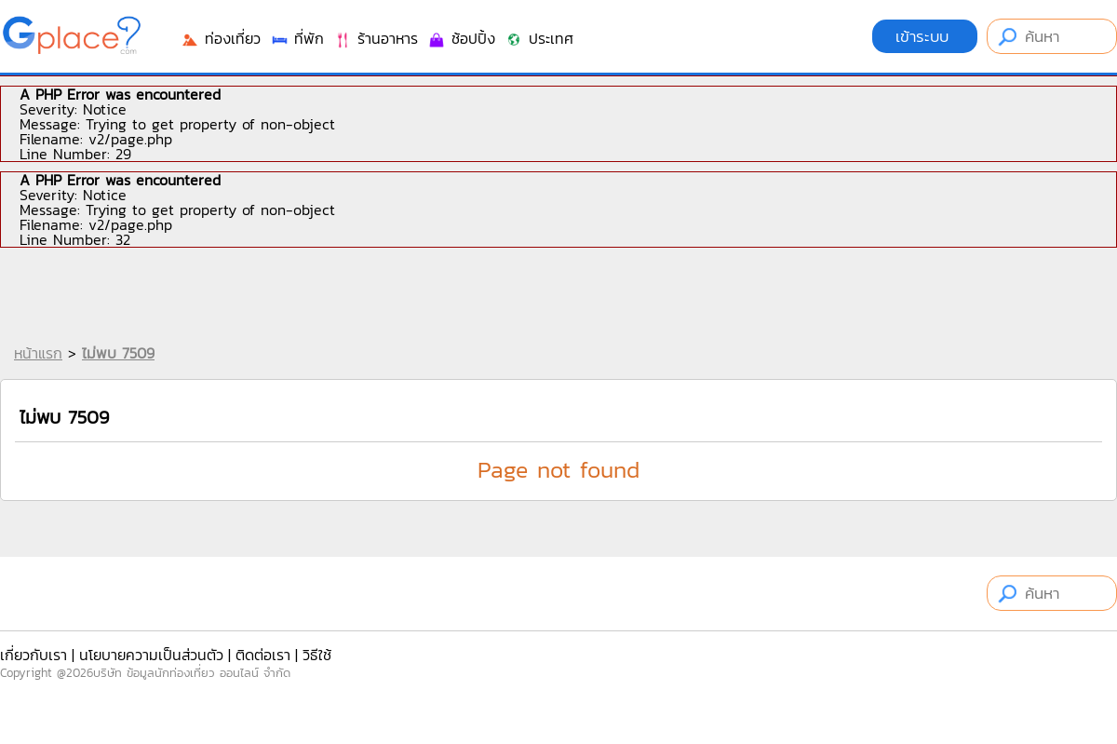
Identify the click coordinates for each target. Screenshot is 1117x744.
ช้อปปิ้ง (461, 38)
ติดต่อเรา (263, 654)
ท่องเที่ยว (221, 38)
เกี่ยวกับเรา (33, 654)
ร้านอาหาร (375, 38)
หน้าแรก (38, 353)
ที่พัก (297, 38)
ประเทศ (539, 38)
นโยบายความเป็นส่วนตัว (151, 654)
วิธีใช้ (317, 654)
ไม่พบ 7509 (118, 353)
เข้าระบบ (924, 36)
